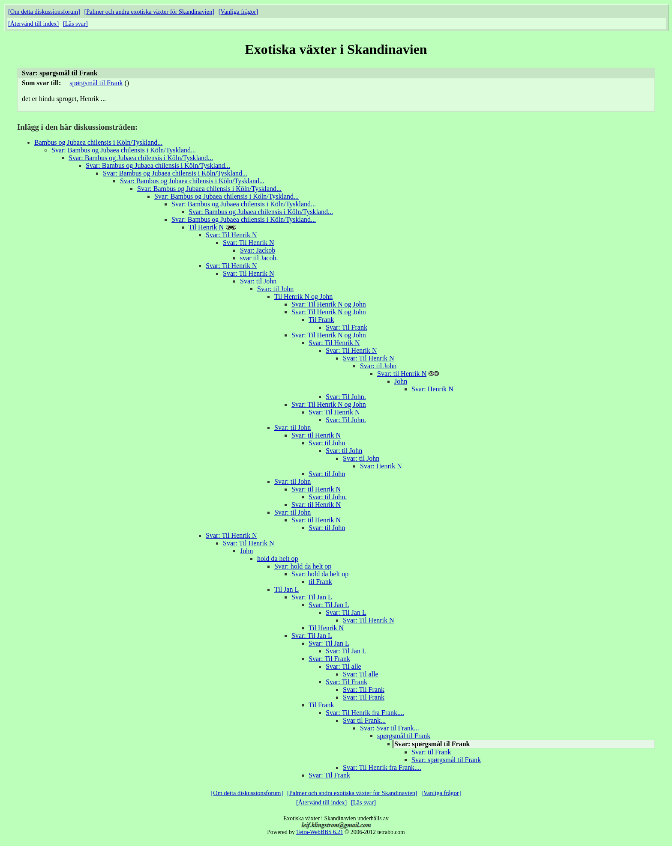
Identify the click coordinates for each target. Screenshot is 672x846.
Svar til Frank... (364, 720)
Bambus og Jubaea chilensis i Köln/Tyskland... (98, 142)
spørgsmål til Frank (96, 82)
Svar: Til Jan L (311, 597)
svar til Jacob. (259, 258)
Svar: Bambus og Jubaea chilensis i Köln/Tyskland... (123, 150)
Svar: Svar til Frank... (389, 728)
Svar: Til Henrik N (231, 234)
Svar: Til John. (346, 396)
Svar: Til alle (343, 666)
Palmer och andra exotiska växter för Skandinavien (149, 11)
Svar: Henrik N (432, 389)
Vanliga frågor (238, 11)
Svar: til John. (328, 496)
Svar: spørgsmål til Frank (446, 759)
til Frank (320, 581)
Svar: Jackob (257, 250)
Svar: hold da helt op (302, 566)
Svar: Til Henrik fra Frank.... (365, 712)
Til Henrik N (206, 227)
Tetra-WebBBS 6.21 (319, 832)
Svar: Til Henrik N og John (328, 304)
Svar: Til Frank (346, 327)
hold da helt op (277, 558)
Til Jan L (286, 589)
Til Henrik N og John (303, 296)
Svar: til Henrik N (401, 373)
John (400, 381)
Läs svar (75, 23)
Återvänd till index (33, 23)
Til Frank (321, 319)
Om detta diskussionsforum (44, 11)
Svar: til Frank (431, 752)
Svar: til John (258, 281)
